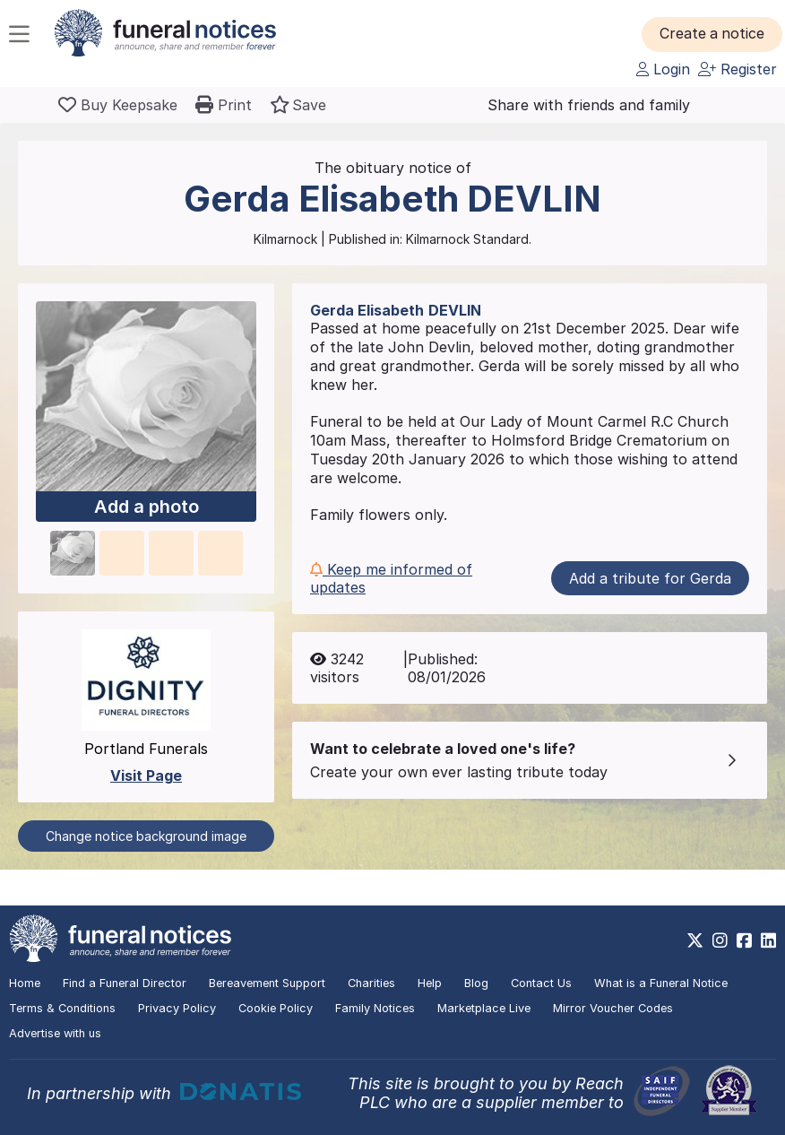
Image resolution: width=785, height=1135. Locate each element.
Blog (476, 983)
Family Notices (375, 1008)
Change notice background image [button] (146, 836)
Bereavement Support (267, 983)
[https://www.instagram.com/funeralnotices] (720, 940)
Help (430, 983)
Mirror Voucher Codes (613, 1008)
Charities (371, 983)
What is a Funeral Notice (661, 983)
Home (24, 983)
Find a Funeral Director (124, 983)
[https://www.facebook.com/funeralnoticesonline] (744, 940)
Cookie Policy (275, 1008)
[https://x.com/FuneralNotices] (694, 940)
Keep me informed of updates (391, 578)
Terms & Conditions (62, 1008)
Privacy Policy (177, 1008)
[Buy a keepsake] (117, 105)
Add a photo (146, 506)
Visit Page (146, 775)
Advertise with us (55, 1033)
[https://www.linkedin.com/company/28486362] (768, 940)
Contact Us (541, 983)
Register (737, 69)
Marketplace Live (484, 1008)
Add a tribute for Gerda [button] (650, 578)
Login (663, 69)
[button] (713, 34)
